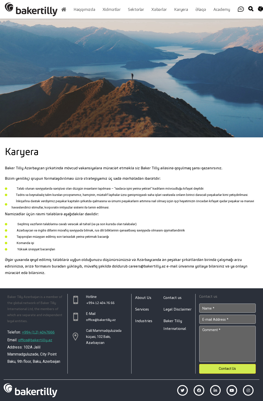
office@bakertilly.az (35, 339)
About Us (143, 297)
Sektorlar (136, 9)
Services (142, 309)
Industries (143, 320)
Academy (221, 9)
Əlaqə (200, 9)
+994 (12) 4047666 (38, 332)
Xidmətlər (111, 9)
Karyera (181, 9)
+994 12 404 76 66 (100, 303)
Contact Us (227, 369)
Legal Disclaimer (177, 309)
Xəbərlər (159, 9)
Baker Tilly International (174, 324)
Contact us (172, 297)
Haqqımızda (84, 9)
